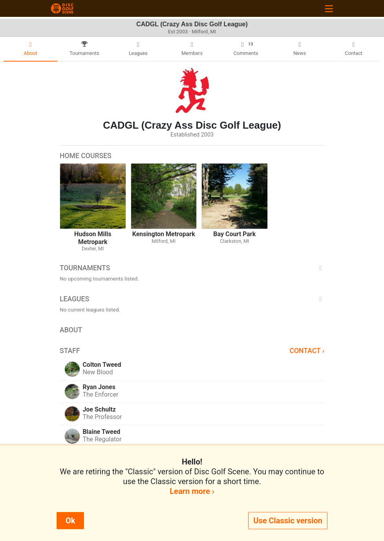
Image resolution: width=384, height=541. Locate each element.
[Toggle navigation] (329, 8)
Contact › (306, 351)
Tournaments (192, 268)
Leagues (192, 299)
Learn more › (192, 491)
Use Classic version (287, 520)
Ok (70, 520)
